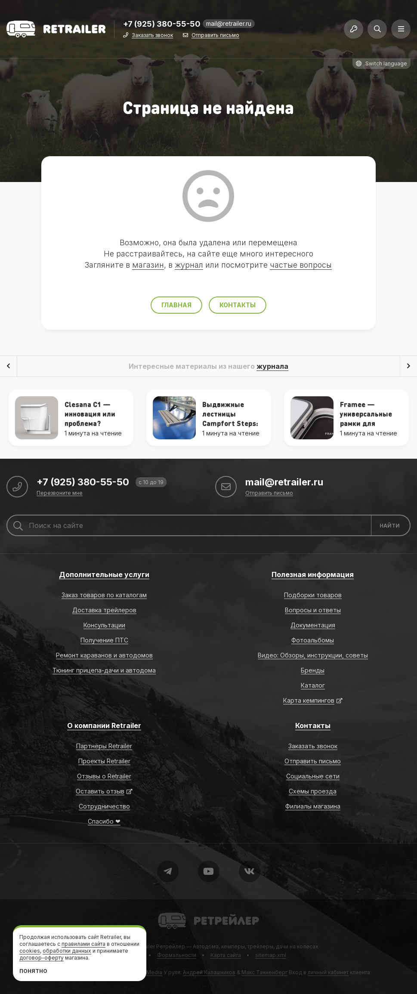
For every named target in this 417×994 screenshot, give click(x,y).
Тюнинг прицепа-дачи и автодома (104, 670)
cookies (29, 951)
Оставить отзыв (100, 791)
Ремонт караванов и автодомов (104, 655)
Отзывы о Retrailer (104, 776)
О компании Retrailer (104, 725)
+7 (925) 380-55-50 (162, 24)
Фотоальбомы (312, 640)
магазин (148, 264)
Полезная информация (313, 574)
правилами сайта (83, 944)
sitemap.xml (270, 955)
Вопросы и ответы (313, 610)
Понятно (33, 971)
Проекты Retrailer (104, 761)
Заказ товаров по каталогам (104, 595)
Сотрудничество (104, 806)
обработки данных (67, 951)
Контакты (237, 305)
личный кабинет (328, 972)
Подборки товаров (313, 595)
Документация (312, 625)
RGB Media (148, 972)
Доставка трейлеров (104, 610)
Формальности (176, 955)
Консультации (104, 625)
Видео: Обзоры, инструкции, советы (313, 655)
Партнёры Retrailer (104, 746)
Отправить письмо (215, 35)
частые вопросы (301, 264)
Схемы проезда (313, 791)
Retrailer (168, 912)
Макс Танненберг (264, 972)
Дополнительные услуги (104, 574)
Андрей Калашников (209, 972)
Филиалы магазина (312, 806)
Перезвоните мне (60, 493)
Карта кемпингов (308, 700)
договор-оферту (41, 957)
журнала (272, 366)
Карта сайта (225, 955)
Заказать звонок (152, 35)
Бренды (312, 670)
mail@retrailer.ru (228, 23)
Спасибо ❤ (104, 821)
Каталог (313, 685)
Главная (176, 305)
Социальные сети (313, 776)
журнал (189, 264)
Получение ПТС (104, 640)
